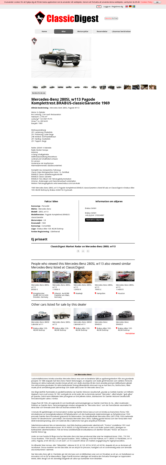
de (130, 6)
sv (134, 6)
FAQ (99, 6)
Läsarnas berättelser (121, 31)
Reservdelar (102, 31)
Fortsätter (130, 333)
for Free (111, 18)
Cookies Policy (146, 2)
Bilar (64, 31)
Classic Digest (67, 18)
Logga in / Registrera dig (113, 6)
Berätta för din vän (38, 93)
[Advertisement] (115, 59)
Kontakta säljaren (94, 219)
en (126, 6)
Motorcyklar (82, 31)
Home (44, 31)
